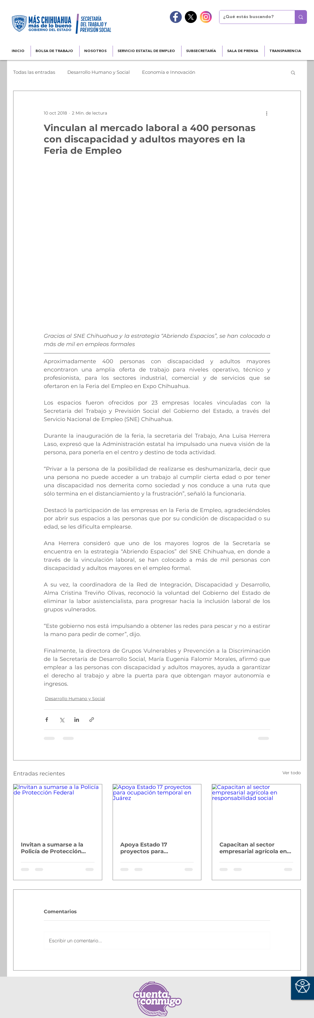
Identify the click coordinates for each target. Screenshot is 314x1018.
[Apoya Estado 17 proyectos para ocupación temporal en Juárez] (157, 809)
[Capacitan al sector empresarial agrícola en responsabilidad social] (256, 809)
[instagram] (206, 17)
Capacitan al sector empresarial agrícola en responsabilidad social (253, 848)
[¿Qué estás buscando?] (252, 17)
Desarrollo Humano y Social (98, 72)
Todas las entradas (34, 72)
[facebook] (176, 17)
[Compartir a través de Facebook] (47, 719)
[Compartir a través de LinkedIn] (77, 719)
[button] (293, 72)
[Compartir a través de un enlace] (92, 719)
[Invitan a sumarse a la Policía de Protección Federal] (57, 809)
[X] (191, 17)
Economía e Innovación (168, 72)
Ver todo (291, 772)
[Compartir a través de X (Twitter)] (62, 719)
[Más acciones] (266, 113)
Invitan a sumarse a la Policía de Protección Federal (52, 848)
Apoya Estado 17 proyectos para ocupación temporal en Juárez (153, 848)
